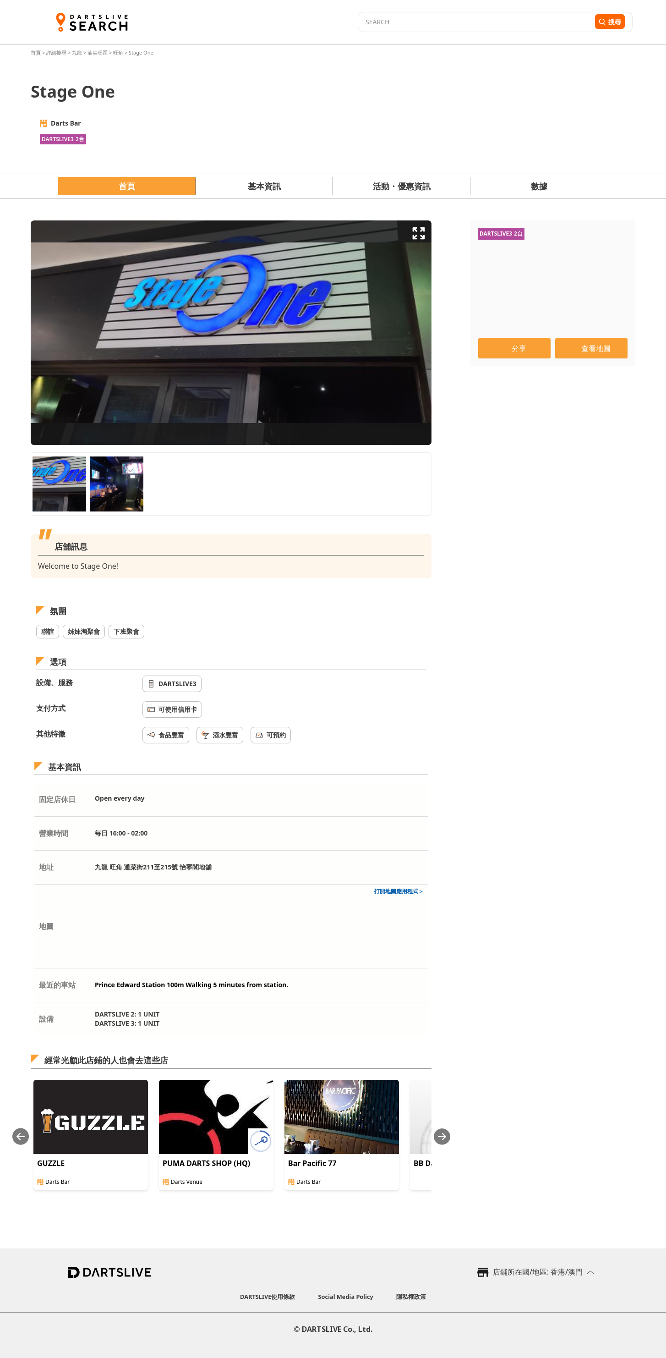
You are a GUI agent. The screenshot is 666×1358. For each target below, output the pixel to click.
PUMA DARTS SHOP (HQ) (206, 1163)
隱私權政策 (411, 1296)
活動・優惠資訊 (402, 186)
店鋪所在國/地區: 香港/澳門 (538, 1272)
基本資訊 (264, 186)
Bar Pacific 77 (312, 1163)
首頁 (36, 52)
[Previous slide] (20, 1136)
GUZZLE (51, 1163)
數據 (539, 186)
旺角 (118, 52)
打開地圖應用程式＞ (399, 891)
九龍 (77, 52)
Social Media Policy (345, 1296)
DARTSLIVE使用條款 (267, 1296)
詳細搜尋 (57, 52)
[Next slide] (442, 1136)
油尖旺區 (97, 52)
